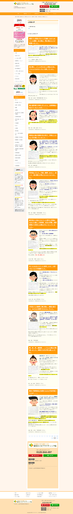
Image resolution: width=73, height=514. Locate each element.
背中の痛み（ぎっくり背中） (19, 120)
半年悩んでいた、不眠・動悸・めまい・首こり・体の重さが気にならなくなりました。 (43, 175)
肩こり (16, 99)
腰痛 (16, 107)
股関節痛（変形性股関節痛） (19, 149)
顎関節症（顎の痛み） (19, 137)
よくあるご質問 (45, 13)
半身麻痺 (17, 123)
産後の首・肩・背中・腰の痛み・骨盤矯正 (19, 146)
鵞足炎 (16, 160)
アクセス (54, 13)
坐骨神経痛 (17, 152)
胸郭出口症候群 (18, 155)
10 (52, 436)
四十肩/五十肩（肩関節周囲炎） (19, 113)
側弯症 (16, 110)
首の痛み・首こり (18, 102)
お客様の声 (36, 13)
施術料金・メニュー (27, 13)
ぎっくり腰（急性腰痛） (19, 134)
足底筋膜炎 (17, 165)
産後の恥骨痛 (17, 157)
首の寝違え (17, 142)
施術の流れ (17, 63)
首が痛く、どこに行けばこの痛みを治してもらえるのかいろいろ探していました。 (42, 69)
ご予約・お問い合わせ (53, 494)
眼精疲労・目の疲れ (19, 139)
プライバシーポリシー (19, 81)
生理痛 (16, 128)
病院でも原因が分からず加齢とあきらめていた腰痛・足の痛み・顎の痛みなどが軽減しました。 (42, 41)
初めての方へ (17, 55)
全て (29, 28)
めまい (16, 125)
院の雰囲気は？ (18, 68)
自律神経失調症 (18, 116)
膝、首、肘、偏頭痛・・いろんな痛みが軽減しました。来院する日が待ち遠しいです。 (42, 350)
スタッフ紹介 (17, 73)
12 (57, 436)
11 (54, 436)
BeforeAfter (17, 78)
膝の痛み (17, 130)
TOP (18, 13)
